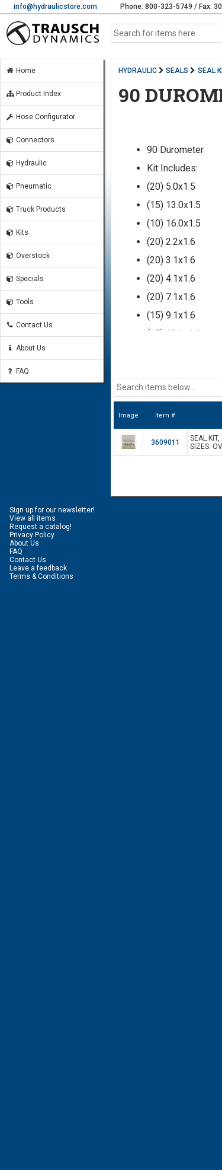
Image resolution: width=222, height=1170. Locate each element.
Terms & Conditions (41, 576)
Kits (16, 232)
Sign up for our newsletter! (52, 510)
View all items (32, 518)
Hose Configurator (40, 117)
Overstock (27, 255)
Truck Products (35, 209)
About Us (25, 348)
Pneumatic (28, 186)
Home (20, 70)
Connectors (29, 140)
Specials (24, 279)
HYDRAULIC (137, 70)
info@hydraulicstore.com (55, 6)
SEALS (177, 70)
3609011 (165, 442)
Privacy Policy (31, 535)
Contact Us (29, 325)
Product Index (33, 94)
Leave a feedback (38, 568)
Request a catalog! (40, 526)
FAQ (17, 371)
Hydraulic (26, 163)
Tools (19, 302)
